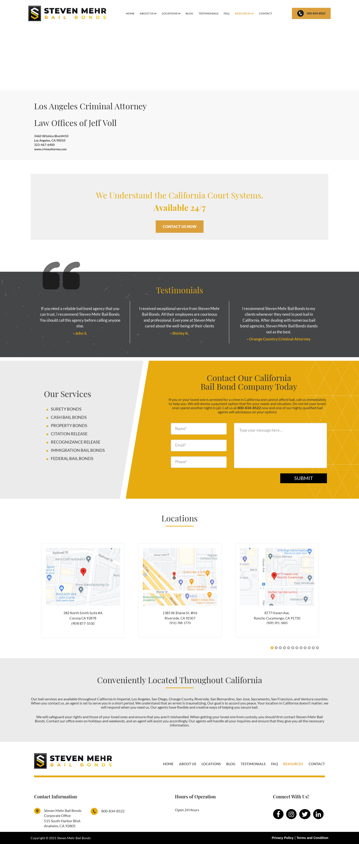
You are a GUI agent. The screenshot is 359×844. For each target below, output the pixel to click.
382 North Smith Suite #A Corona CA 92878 (82, 615)
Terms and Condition (312, 838)
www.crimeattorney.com (50, 149)
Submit (303, 478)
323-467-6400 (44, 145)
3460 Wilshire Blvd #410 (51, 136)
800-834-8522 (310, 13)
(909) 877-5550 (82, 623)
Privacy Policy (283, 838)
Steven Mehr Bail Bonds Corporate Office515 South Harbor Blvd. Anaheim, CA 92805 (63, 818)
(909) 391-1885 (277, 623)
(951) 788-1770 (180, 623)
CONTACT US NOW (179, 226)
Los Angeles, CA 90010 (49, 140)
